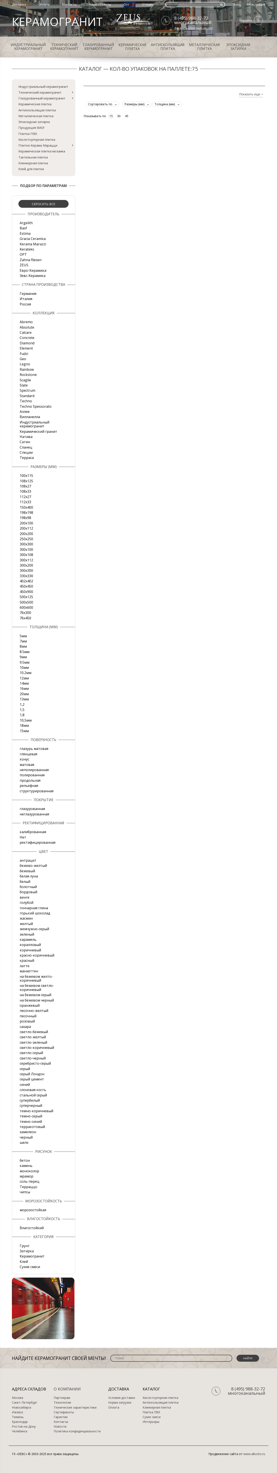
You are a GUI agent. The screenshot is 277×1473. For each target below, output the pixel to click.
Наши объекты (100, 4)
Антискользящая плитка (168, 46)
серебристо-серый (35, 1063)
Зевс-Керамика (32, 275)
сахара (25, 1026)
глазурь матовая (34, 748)
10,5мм (26, 720)
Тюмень (18, 1417)
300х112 (26, 560)
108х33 (25, 491)
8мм (23, 646)
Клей (24, 1261)
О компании (67, 1389)
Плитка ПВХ (27, 133)
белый (25, 881)
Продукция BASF (31, 127)
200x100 (26, 523)
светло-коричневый (37, 1047)
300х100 (26, 549)
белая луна (29, 876)
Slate (24, 385)
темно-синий (31, 1121)
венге (24, 897)
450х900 (26, 591)
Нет (23, 837)
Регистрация (255, 4)
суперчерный (31, 1105)
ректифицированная (37, 842)
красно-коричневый (37, 955)
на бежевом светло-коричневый (37, 987)
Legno (25, 364)
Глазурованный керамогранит (98, 46)
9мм (23, 657)
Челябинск (19, 1431)
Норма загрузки (119, 1402)
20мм (24, 694)
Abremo (26, 322)
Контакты (69, 4)
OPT (23, 254)
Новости (60, 1426)
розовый (27, 1021)
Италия (26, 298)
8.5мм (24, 651)
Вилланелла (30, 416)
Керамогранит (32, 1256)
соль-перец (29, 1181)
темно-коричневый (36, 1111)
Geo (23, 358)
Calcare (26, 332)
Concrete (27, 337)
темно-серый (31, 1116)
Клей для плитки (31, 169)
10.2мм (25, 672)
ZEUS (24, 265)
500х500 (26, 602)
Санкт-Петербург (24, 1402)
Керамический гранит (38, 431)
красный (27, 960)
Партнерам (62, 1398)
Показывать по (95, 116)
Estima (25, 233)
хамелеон (28, 1132)
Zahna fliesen (31, 259)
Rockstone (28, 374)
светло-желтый (33, 1037)
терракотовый (32, 1126)
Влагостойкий (32, 1227)
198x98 (25, 517)
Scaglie (25, 380)
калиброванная (33, 831)
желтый (26, 923)
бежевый (27, 871)
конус (24, 759)
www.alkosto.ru (254, 1454)
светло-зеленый (33, 1042)
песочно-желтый (34, 1010)
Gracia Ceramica (33, 238)
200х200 (26, 533)
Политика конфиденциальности (77, 1431)
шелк (24, 1142)
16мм (24, 688)
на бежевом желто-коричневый (36, 978)
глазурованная (32, 808)
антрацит (28, 860)
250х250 (26, 539)
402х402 (26, 581)
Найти (247, 1358)
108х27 (25, 486)
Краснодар (20, 1421)
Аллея (24, 411)
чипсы (25, 1192)
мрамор (26, 1176)
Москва (17, 1398)
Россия (25, 304)
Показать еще (251, 94)
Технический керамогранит (64, 46)
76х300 (25, 612)
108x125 (26, 481)
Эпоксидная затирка (238, 46)
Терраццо (28, 1186)
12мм (24, 678)
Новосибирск (21, 1407)
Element (26, 348)
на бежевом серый (35, 994)
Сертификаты (64, 1412)
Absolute (27, 327)
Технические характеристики (75, 1407)
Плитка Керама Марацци (37, 145)
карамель (28, 939)
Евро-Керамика (33, 270)
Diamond (27, 343)
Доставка (19, 4)
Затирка (27, 1251)
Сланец (26, 447)
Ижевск (17, 1412)
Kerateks (27, 249)
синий (25, 1084)
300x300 (26, 544)
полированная (32, 775)
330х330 (26, 576)
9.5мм (24, 662)
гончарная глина (34, 908)
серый (25, 1068)
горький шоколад (35, 913)
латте (24, 965)
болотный (28, 886)
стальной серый (33, 1095)
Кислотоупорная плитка (36, 139)
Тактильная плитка (33, 157)
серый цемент (32, 1079)
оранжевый (30, 1005)
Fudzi (24, 353)
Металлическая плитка (204, 46)
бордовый (28, 892)
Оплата (44, 4)
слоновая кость (33, 1089)
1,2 (22, 704)
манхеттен (29, 971)
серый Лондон (32, 1074)
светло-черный (33, 1058)
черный (26, 1137)
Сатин (25, 441)
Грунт (25, 1245)
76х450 (25, 618)
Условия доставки (121, 1398)
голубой (26, 902)
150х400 (26, 507)
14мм (24, 683)
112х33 (25, 502)
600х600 (26, 607)
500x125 (26, 596)
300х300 (26, 570)
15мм (24, 731)
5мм (23, 636)
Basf (23, 228)
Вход (237, 4)
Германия (28, 293)
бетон (25, 1160)
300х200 (26, 565)
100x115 (26, 475)
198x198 (26, 512)
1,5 (22, 709)
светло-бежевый (34, 1031)
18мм (24, 725)
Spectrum (27, 390)
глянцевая (28, 754)
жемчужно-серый (34, 929)
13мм (24, 699)
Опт (126, 4)
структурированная (36, 791)
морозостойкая (33, 1210)
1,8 (22, 715)
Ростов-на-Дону (24, 1426)
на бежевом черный (37, 1000)
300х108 (26, 554)
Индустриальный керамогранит (28, 46)
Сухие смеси (30, 1266)
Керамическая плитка (132, 46)
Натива (26, 436)
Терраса (27, 457)
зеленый (27, 934)
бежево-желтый (33, 865)
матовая (27, 764)
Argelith (26, 222)
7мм (23, 641)
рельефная (29, 785)
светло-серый (31, 1052)
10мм (24, 667)
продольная (30, 780)
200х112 (26, 528)
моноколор (29, 1171)
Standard (27, 395)
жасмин (26, 918)
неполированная (34, 769)
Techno (26, 401)
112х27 (25, 496)
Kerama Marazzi (33, 244)
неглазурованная (34, 814)
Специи (26, 452)
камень (26, 1165)
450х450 (26, 586)
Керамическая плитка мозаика (41, 151)
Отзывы (148, 4)
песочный (28, 1016)
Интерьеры (151, 1421)
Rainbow (27, 369)
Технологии (62, 1402)
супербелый (30, 1100)
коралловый (30, 944)
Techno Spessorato (36, 406)
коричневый (30, 950)
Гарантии (61, 1417)
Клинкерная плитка (33, 163)
